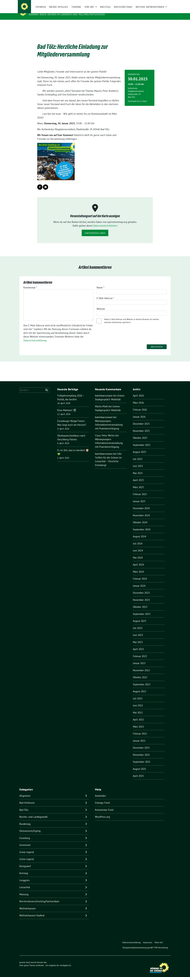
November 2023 (141, 595)
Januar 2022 (139, 736)
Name (100, 283)
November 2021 (141, 750)
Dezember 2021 (141, 743)
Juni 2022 (138, 701)
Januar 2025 (139, 497)
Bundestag (24, 819)
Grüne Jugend (26, 848)
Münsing (23, 890)
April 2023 (138, 645)
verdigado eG (65, 961)
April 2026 (138, 391)
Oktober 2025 (140, 433)
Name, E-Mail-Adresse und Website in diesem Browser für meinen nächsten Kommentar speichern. (131, 316)
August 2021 (139, 764)
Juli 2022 (137, 694)
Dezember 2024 (141, 504)
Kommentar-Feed (104, 805)
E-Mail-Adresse (105, 294)
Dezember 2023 (141, 588)
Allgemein (24, 791)
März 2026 (138, 398)
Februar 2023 (140, 652)
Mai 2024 (138, 553)
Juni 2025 (138, 461)
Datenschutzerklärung (34, 336)
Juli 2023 (137, 624)
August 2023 (139, 616)
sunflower (40, 961)
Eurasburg (24, 833)
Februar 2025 (140, 490)
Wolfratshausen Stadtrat (31, 911)
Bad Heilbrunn (27, 798)
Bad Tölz (23, 805)
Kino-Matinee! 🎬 (66, 406)
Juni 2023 (138, 631)
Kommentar (30, 283)
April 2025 (138, 476)
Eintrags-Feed (102, 798)
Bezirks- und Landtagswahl (33, 812)
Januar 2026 (139, 412)
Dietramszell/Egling (30, 826)
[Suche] (162, 2)
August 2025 (139, 447)
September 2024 (141, 525)
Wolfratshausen (27, 904)
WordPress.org (102, 812)
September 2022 (141, 680)
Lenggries (24, 876)
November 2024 (141, 511)
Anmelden (100, 791)
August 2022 (139, 687)
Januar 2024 (139, 581)
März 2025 (138, 483)
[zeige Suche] (165, 2)
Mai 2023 (138, 638)
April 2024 (138, 560)
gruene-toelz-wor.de (44, 11)
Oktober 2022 (140, 673)
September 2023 (141, 609)
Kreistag (23, 869)
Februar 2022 (140, 729)
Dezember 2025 (141, 419)
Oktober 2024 (140, 518)
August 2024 (139, 532)
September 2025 (141, 440)
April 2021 (138, 771)
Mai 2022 (138, 708)
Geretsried (24, 840)
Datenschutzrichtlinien (105, 221)
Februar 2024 (140, 574)
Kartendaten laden (95, 229)
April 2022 (138, 715)
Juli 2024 (137, 539)
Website (101, 304)
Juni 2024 (138, 546)
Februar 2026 (140, 405)
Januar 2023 (139, 659)
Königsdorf (25, 862)
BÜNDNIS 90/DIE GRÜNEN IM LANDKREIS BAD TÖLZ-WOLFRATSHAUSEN (67, 14)
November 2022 (141, 666)
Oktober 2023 (140, 602)
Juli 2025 (137, 455)
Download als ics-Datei (137, 97)
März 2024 (138, 567)
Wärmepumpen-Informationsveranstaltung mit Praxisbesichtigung (109, 420)
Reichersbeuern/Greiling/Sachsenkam (39, 897)
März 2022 (138, 722)
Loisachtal (24, 883)
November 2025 (141, 426)
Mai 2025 (138, 469)
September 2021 (141, 757)
